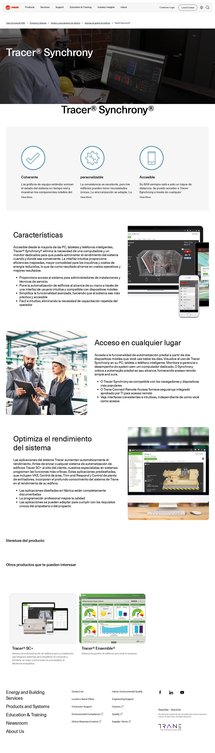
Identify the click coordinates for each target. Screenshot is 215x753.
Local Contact (187, 7)
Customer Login (167, 7)
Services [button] (45, 7)
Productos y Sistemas (38, 23)
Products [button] (29, 7)
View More (26, 197)
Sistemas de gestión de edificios (97, 23)
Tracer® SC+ (22, 648)
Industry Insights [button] (106, 7)
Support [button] (60, 7)
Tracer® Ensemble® (98, 648)
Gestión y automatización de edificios (65, 23)
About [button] (124, 7)
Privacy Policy (163, 709)
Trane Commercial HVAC (15, 23)
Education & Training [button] (80, 7)
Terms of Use (176, 709)
